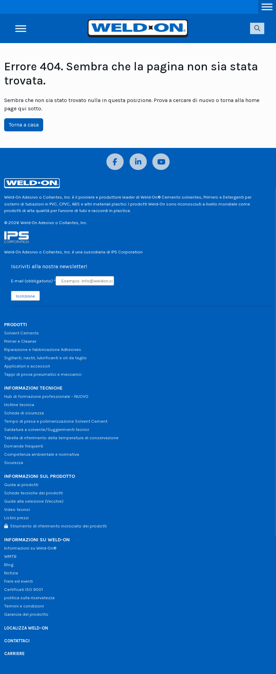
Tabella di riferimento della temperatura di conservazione (61, 437)
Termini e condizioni (24, 605)
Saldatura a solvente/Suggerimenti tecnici (46, 429)
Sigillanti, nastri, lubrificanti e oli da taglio (45, 357)
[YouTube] (161, 161)
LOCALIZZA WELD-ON (26, 628)
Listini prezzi (16, 517)
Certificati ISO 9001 (23, 589)
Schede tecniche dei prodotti (33, 492)
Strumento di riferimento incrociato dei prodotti (55, 526)
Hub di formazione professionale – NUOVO (46, 396)
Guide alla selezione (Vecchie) (34, 501)
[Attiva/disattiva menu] (267, 6)
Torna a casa (24, 124)
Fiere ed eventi (18, 581)
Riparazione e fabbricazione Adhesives (42, 349)
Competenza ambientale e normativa (41, 454)
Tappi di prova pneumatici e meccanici (43, 374)
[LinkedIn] (138, 161)
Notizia (11, 572)
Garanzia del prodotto (26, 614)
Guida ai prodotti (21, 484)
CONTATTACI (17, 640)
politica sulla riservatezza (29, 597)
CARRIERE (14, 653)
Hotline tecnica (19, 404)
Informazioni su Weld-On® (30, 548)
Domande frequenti (23, 446)
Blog (8, 564)
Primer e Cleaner (20, 341)
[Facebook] (115, 161)
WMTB (10, 556)
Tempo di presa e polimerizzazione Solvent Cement (55, 421)
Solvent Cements (21, 332)
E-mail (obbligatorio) (33, 280)
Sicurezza (13, 462)
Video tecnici (17, 509)
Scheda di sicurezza (24, 412)
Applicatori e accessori (27, 366)
